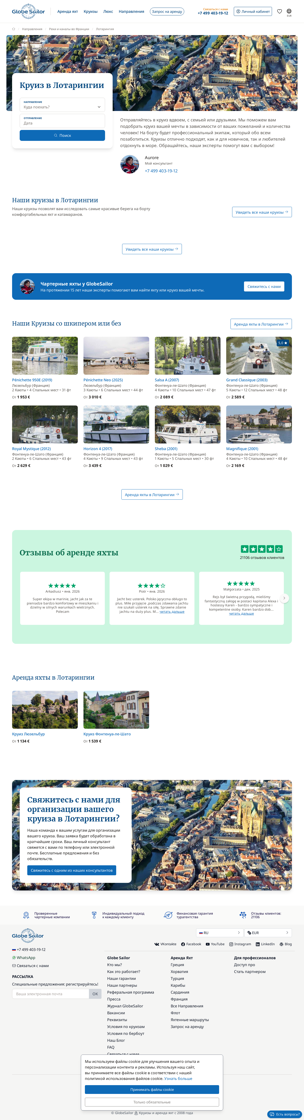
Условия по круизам (126, 1026)
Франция (179, 999)
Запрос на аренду (187, 1026)
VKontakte (165, 944)
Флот (175, 1012)
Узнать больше (178, 1078)
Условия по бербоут (125, 1033)
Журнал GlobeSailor (125, 1006)
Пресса (113, 999)
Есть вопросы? (285, 1114)
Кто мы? (114, 964)
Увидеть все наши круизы (262, 212)
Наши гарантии (121, 978)
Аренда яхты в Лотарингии (261, 324)
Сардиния (180, 992)
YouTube (215, 944)
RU (219, 932)
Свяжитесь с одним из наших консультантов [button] (72, 870)
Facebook (191, 944)
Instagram (240, 944)
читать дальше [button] (172, 611)
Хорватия (179, 971)
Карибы (178, 985)
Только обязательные (152, 1102)
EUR (268, 932)
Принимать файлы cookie (152, 1089)
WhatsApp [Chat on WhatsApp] (23, 957)
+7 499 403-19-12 (161, 171)
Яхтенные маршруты (190, 1019)
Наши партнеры (122, 985)
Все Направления (187, 1006)
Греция (177, 964)
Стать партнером (250, 971)
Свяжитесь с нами (264, 286)
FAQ (111, 1047)
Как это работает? (123, 971)
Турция (177, 978)
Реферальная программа (130, 992)
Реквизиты (117, 1019)
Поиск (62, 135)
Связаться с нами (30, 965)
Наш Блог (116, 1040)
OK (95, 993)
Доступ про (244, 964)
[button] (68, 11)
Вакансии (116, 1012)
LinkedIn (265, 944)
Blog (286, 944)
